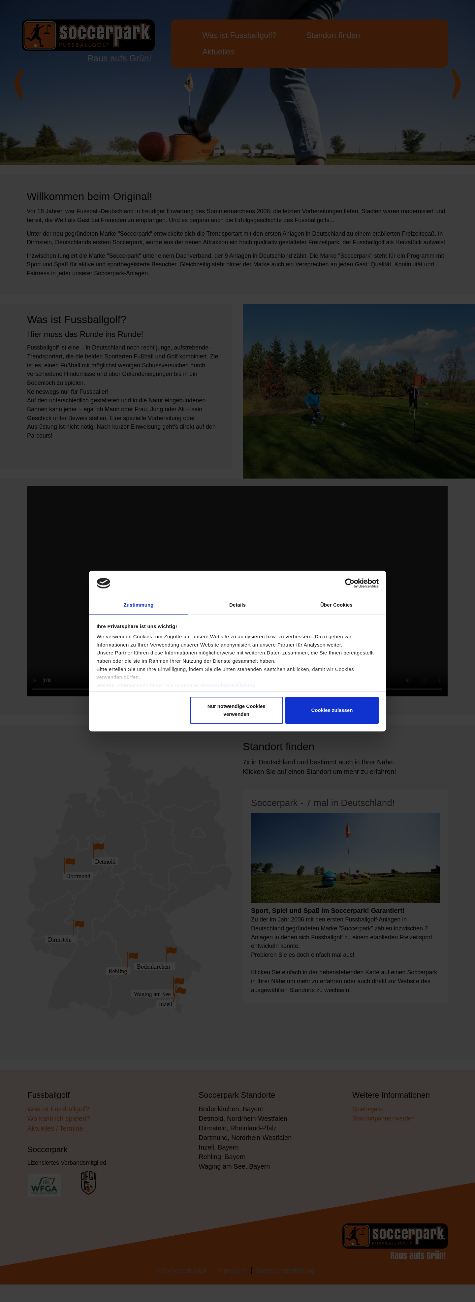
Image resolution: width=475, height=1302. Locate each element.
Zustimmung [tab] (139, 605)
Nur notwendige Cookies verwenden (236, 711)
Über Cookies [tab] (336, 605)
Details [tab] (237, 605)
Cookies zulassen (332, 711)
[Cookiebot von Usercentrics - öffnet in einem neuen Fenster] (350, 582)
